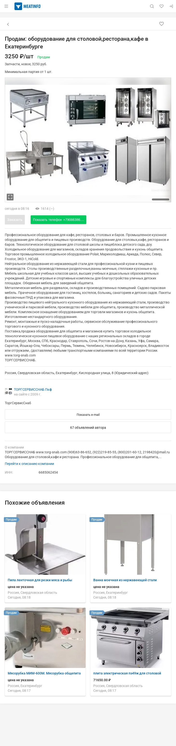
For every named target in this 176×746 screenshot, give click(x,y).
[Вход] (171, 6)
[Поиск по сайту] (152, 6)
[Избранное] (161, 6)
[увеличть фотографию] (10, 197)
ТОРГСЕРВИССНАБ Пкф (33, 389)
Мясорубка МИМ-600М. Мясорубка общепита (44, 673)
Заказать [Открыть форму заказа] (14, 220)
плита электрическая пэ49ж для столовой (127, 673)
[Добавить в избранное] (161, 24)
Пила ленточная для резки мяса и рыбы (40, 580)
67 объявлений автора (88, 427)
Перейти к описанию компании (29, 464)
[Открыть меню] (6, 6)
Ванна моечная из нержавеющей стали (125, 580)
